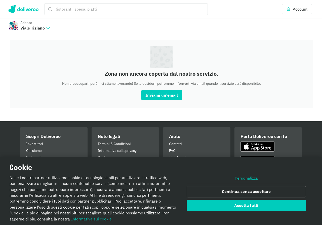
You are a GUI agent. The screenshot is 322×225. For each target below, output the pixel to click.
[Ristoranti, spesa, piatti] (126, 9)
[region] (161, 191)
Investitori (34, 144)
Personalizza (246, 178)
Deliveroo (23, 9)
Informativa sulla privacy (117, 150)
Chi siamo (34, 150)
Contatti (175, 144)
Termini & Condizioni (114, 144)
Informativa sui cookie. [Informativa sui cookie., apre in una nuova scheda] (92, 218)
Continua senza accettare (246, 191)
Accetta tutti (246, 205)
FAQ (172, 150)
